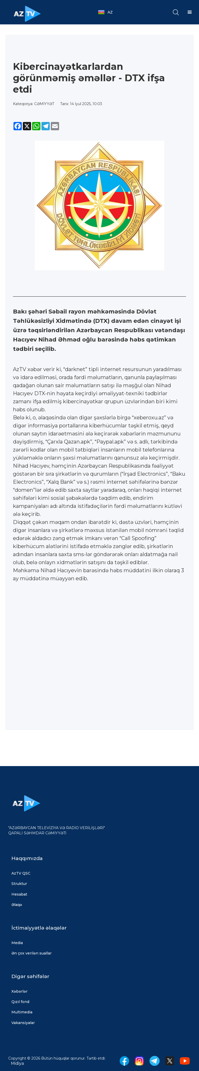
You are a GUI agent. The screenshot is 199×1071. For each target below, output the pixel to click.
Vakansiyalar (23, 1022)
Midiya (17, 1063)
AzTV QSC (20, 873)
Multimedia (21, 1012)
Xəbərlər (19, 991)
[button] (108, 12)
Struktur (19, 883)
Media (17, 942)
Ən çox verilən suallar (31, 953)
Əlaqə (16, 904)
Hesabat (19, 894)
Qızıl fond (20, 1001)
